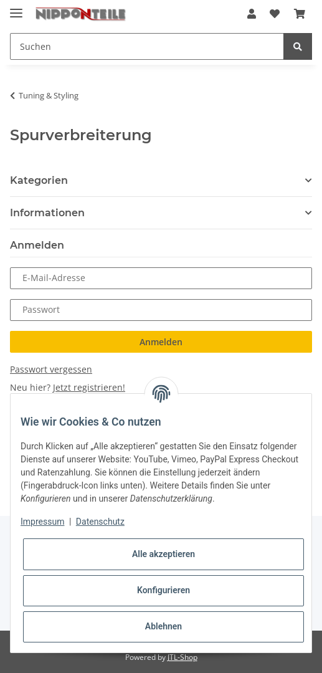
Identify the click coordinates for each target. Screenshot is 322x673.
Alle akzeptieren (163, 554)
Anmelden (161, 342)
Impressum (42, 522)
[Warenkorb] (299, 13)
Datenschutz (100, 522)
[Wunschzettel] (274, 13)
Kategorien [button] (39, 180)
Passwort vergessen (51, 369)
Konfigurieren (163, 590)
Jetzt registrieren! (89, 387)
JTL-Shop (182, 657)
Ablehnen (163, 626)
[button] (251, 13)
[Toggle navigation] (16, 8)
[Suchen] (147, 46)
